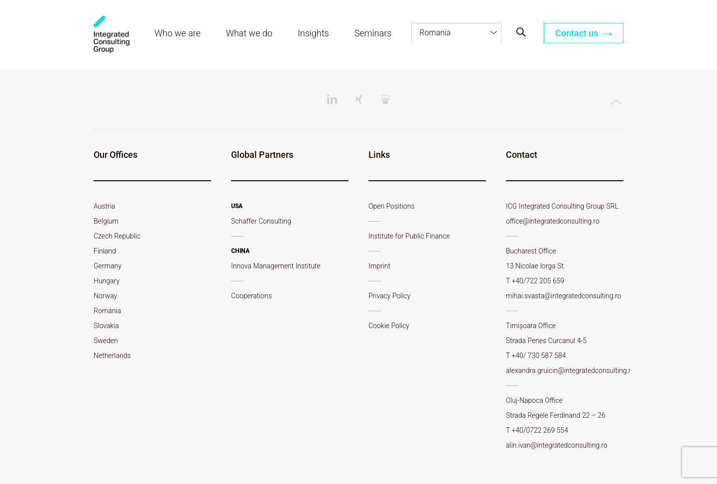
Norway (105, 296)
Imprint (379, 266)
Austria (104, 206)
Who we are (178, 33)
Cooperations (251, 296)
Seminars (373, 33)
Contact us (583, 33)
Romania (107, 311)
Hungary (107, 281)
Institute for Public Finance (409, 236)
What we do (250, 33)
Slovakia (106, 326)
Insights (314, 33)
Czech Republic (117, 236)
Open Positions (391, 206)
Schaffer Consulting (261, 221)
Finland (105, 251)
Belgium (106, 221)
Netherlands (112, 356)
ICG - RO (112, 35)
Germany (107, 266)
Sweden (106, 341)
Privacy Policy (389, 296)
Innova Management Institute (276, 266)
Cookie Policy (388, 326)
